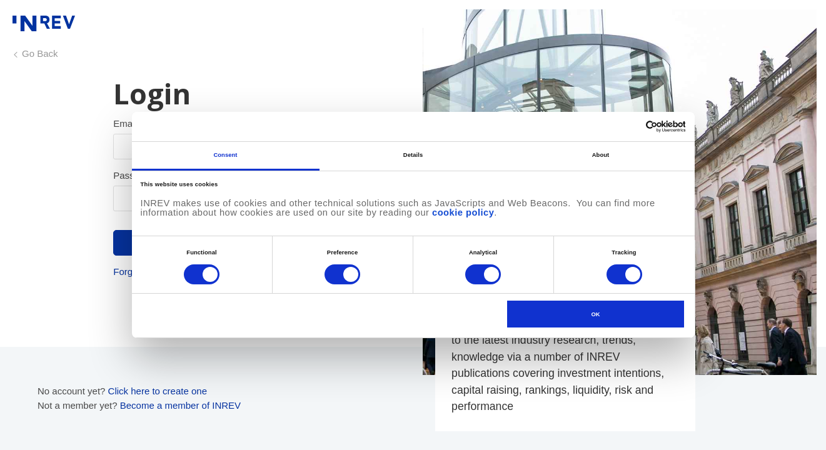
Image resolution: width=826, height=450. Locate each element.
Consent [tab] (225, 155)
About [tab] (601, 155)
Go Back (40, 53)
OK (596, 314)
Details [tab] (413, 155)
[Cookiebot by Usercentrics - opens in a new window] (630, 126)
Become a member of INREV (180, 405)
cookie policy (463, 213)
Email (125, 123)
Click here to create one (157, 391)
